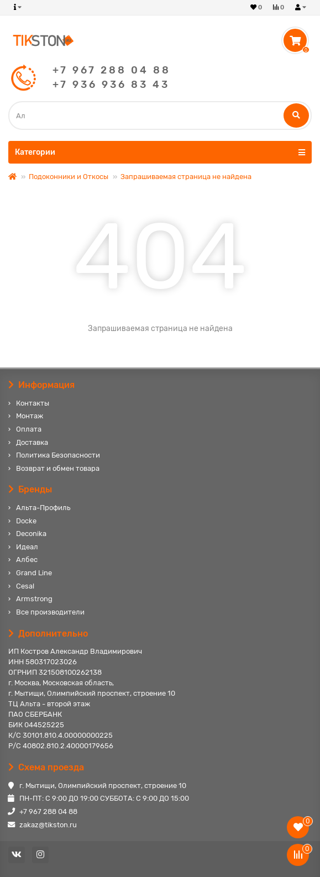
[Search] (160, 115)
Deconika (31, 533)
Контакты (32, 403)
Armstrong (34, 599)
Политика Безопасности (58, 455)
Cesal (25, 586)
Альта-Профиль (43, 507)
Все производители (50, 612)
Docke (26, 521)
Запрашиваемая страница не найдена (185, 176)
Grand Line (34, 573)
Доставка (32, 442)
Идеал (27, 547)
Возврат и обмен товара (57, 468)
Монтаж (29, 416)
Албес (27, 559)
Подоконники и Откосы (68, 176)
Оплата (28, 429)
